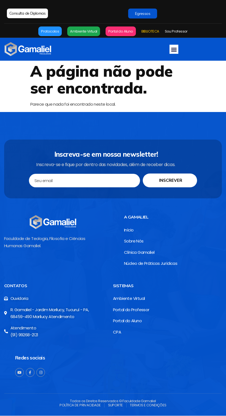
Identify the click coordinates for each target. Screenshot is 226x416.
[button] (174, 49)
